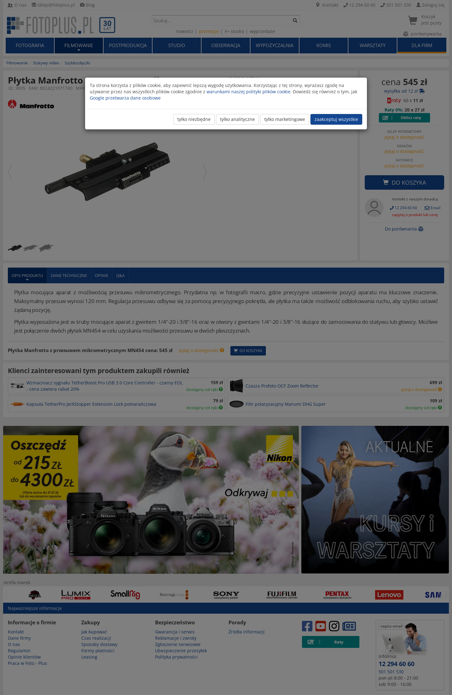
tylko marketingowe (284, 119)
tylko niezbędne (194, 119)
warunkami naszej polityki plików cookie (248, 92)
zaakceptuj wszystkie (336, 119)
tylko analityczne (237, 119)
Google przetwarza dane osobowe (125, 98)
